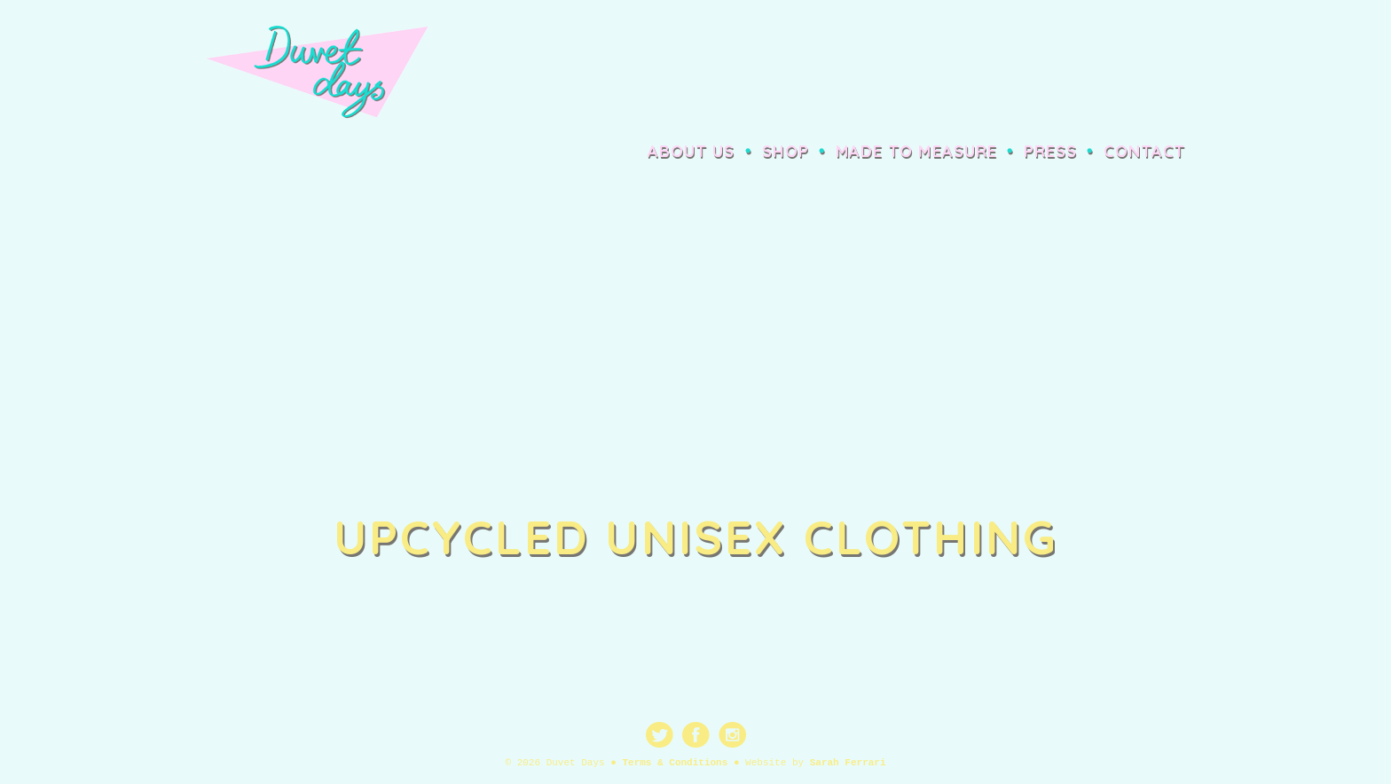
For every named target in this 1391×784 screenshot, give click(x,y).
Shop (785, 151)
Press (1050, 151)
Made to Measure (916, 151)
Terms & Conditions (674, 762)
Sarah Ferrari (848, 762)
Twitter (659, 735)
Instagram (732, 735)
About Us (691, 151)
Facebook (696, 735)
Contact (1144, 151)
